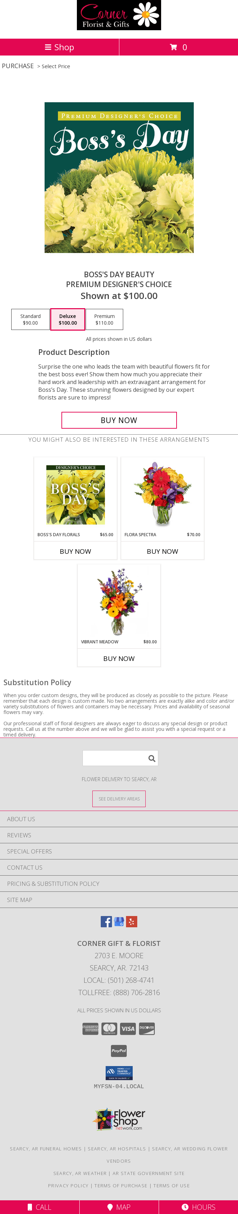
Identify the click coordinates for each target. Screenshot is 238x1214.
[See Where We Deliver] (119, 798)
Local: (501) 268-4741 (119, 980)
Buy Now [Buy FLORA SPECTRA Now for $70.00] (162, 551)
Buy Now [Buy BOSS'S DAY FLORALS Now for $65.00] (75, 551)
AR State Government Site (149, 1173)
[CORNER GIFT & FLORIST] (119, 28)
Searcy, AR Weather (80, 1173)
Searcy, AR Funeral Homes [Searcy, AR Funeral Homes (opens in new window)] (46, 1148)
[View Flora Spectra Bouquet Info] (162, 494)
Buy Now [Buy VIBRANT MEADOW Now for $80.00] (119, 658)
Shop (59, 47)
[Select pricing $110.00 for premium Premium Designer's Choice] (104, 319)
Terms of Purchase (120, 1185)
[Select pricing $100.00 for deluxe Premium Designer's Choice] (67, 319)
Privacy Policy (68, 1185)
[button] (119, 1073)
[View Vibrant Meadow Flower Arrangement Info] (119, 601)
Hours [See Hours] (198, 1207)
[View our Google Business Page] (119, 925)
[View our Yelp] (131, 925)
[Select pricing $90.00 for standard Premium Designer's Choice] (30, 319)
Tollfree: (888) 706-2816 (119, 992)
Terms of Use (171, 1185)
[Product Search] (120, 758)
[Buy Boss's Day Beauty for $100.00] (119, 420)
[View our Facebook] (106, 925)
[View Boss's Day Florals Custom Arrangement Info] (75, 494)
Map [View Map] (119, 1207)
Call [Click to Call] (39, 1207)
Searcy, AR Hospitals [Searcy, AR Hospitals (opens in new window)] (117, 1148)
